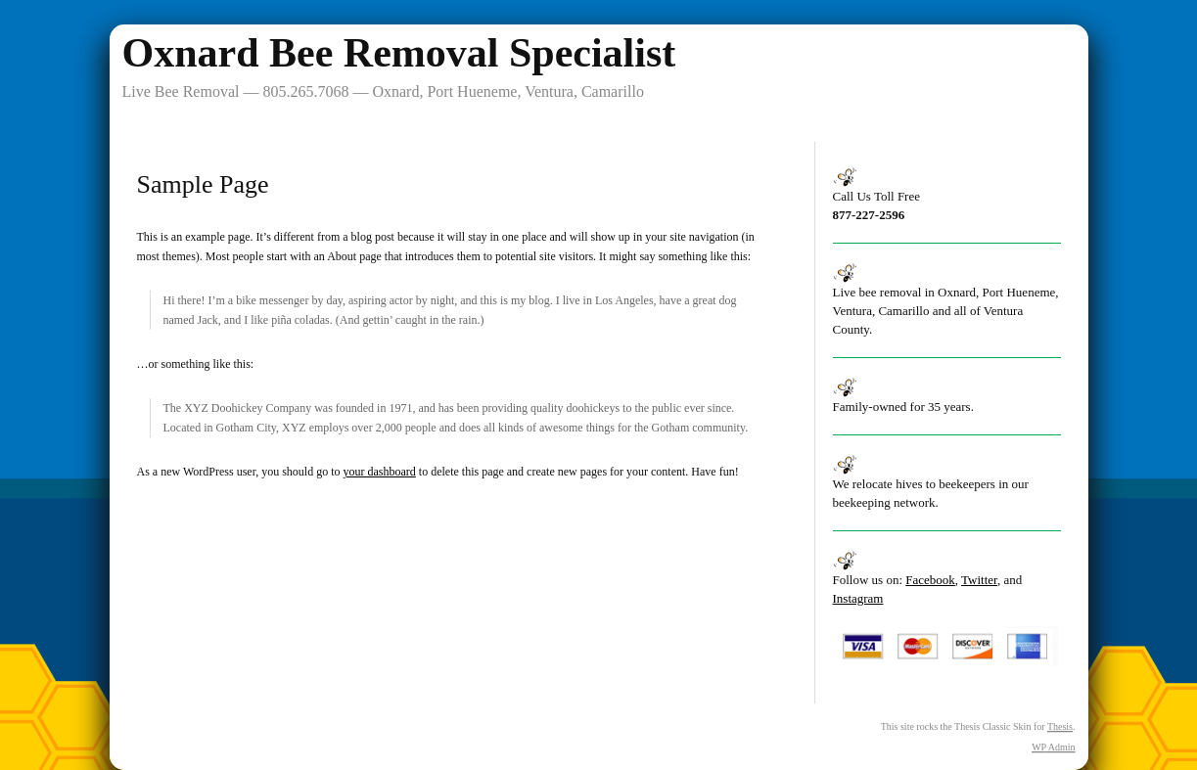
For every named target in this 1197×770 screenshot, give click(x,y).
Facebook (930, 579)
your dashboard (379, 471)
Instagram (858, 598)
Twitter (979, 579)
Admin (1053, 747)
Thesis (1060, 726)
